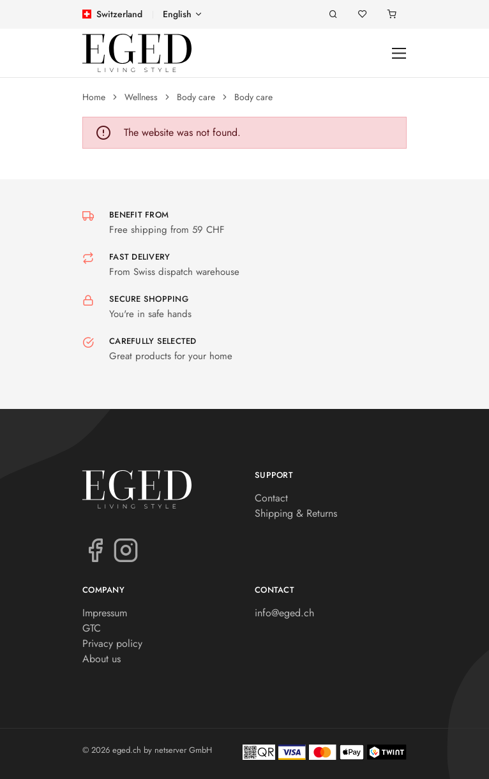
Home (93, 97)
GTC (91, 628)
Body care (196, 97)
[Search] (333, 14)
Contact (271, 498)
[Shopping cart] (392, 14)
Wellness (141, 97)
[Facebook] (95, 549)
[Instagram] (126, 549)
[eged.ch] (137, 53)
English (177, 14)
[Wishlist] (362, 14)
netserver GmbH (183, 750)
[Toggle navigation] (399, 53)
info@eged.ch (284, 612)
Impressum (104, 612)
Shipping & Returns (296, 513)
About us (101, 658)
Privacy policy (112, 643)
